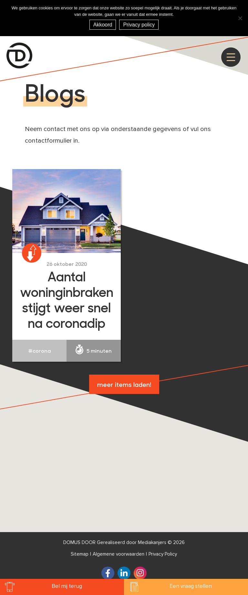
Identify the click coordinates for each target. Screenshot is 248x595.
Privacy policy (139, 24)
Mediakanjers (152, 542)
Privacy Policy (163, 554)
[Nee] (240, 18)
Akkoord (102, 24)
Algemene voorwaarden (118, 554)
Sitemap (79, 554)
